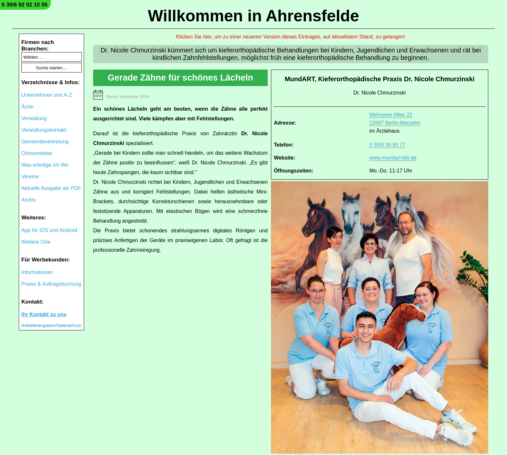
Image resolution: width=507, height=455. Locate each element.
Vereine (30, 176)
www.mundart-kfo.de (392, 158)
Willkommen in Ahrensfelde (253, 16)
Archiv (28, 200)
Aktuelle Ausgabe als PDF (51, 188)
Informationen (37, 272)
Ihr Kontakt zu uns (44, 314)
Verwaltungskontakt (43, 130)
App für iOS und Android (49, 230)
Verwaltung (34, 118)
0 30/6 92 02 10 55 (25, 5)
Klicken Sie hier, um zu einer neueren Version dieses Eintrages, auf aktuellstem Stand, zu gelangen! (290, 36)
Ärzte (27, 106)
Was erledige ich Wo (45, 165)
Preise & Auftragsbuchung (51, 284)
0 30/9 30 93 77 (387, 145)
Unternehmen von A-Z (46, 95)
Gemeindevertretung (45, 141)
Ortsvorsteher (37, 153)
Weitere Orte (35, 242)
